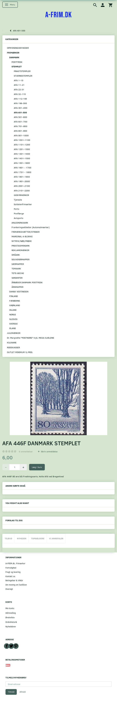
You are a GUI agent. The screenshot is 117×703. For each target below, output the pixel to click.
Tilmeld (11, 691)
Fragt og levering (12, 572)
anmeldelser (26, 451)
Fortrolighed (10, 567)
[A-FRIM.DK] (58, 15)
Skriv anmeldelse (48, 451)
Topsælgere (37, 538)
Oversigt (9, 589)
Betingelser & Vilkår (14, 580)
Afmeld (23, 691)
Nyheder (21, 538)
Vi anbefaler (56, 538)
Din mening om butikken (16, 584)
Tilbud (8, 538)
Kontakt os (10, 576)
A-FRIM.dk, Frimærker (15, 563)
